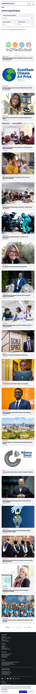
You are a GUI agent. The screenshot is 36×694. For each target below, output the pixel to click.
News (3, 7)
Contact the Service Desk (6, 637)
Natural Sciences (5, 648)
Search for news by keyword (9, 15)
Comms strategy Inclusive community (15, 29)
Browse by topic (6, 22)
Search (30, 3)
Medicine (3, 646)
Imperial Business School (6, 649)
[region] (18, 689)
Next (29, 627)
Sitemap (3, 681)
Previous (7, 627)
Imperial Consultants (5, 665)
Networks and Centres (6, 655)
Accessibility (4, 682)
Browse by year (21, 22)
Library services (4, 639)
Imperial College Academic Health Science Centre (10, 662)
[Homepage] (15, 3)
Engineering (4, 645)
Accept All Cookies (23, 691)
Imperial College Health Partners (7, 663)
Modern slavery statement (6, 684)
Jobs (2, 638)
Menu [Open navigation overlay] (33, 3)
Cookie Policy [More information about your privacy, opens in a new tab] (4, 689)
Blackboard (4, 636)
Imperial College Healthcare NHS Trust (8, 664)
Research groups (5, 656)
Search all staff (4, 657)
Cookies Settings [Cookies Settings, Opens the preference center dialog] (4, 691)
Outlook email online (5, 641)
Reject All (31, 691)
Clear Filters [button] (24, 29)
